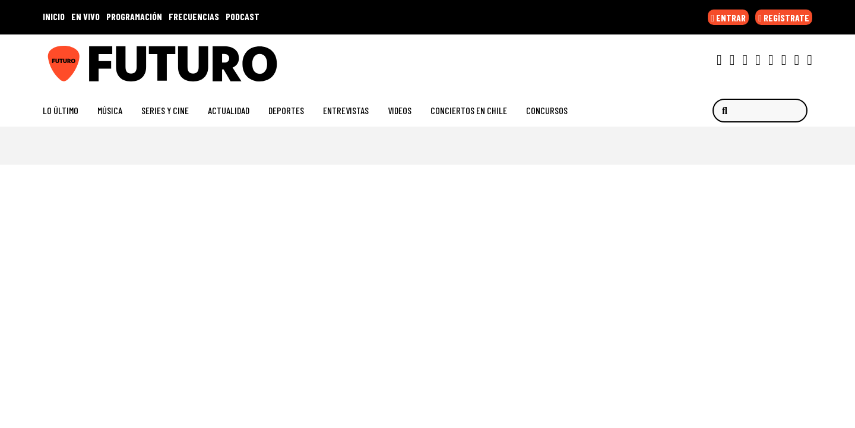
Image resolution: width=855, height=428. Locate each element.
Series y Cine (165, 110)
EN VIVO (85, 16)
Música (109, 110)
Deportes (286, 110)
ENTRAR (728, 17)
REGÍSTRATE (783, 17)
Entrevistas (346, 110)
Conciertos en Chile (468, 110)
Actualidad (228, 110)
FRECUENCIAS (194, 16)
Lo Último (60, 110)
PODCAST (242, 16)
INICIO (54, 16)
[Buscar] (760, 110)
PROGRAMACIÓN (134, 16)
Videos (399, 110)
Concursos (547, 110)
